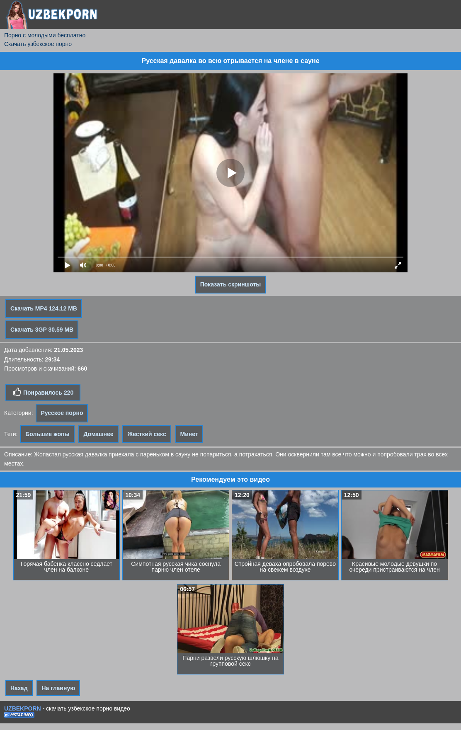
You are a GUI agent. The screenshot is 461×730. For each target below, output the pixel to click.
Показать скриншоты (230, 284)
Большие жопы (47, 434)
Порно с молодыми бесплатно (44, 35)
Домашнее (98, 434)
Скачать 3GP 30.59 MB (41, 329)
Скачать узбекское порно (38, 44)
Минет (189, 434)
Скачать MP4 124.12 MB (43, 308)
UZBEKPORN (22, 708)
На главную (58, 688)
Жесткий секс (146, 434)
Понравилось (42, 392)
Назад (19, 688)
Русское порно (62, 413)
